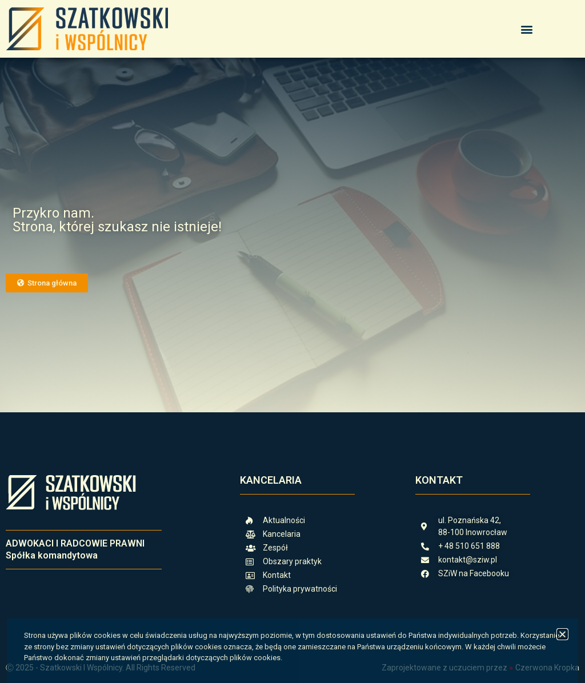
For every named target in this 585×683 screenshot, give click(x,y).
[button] (562, 634)
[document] (292, 341)
